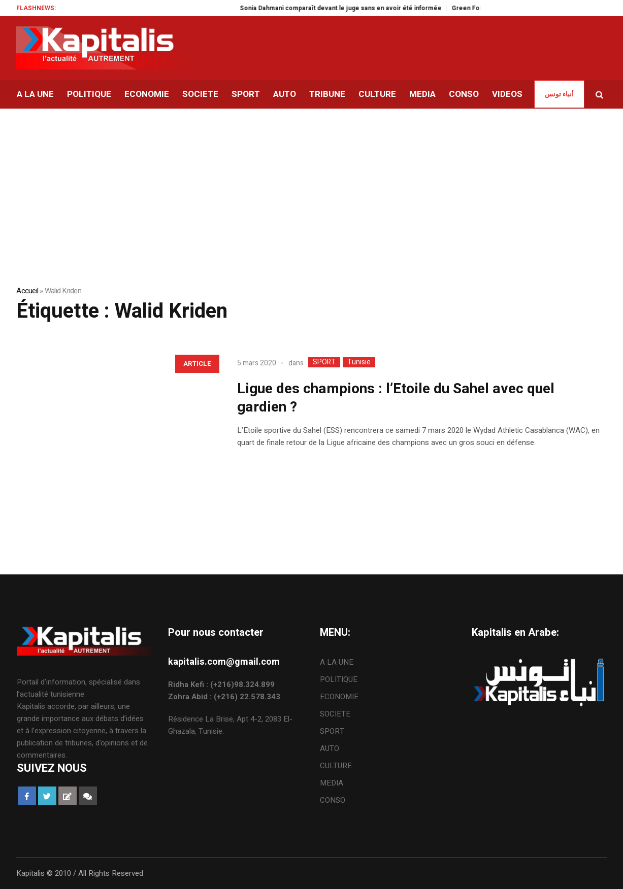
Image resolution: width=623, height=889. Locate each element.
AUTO (329, 748)
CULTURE (336, 765)
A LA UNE (336, 662)
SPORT (324, 362)
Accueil (27, 290)
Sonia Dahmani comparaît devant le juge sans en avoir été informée (351, 8)
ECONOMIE (339, 696)
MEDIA (331, 783)
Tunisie (359, 362)
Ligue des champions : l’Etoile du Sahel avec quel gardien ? (395, 398)
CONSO (332, 800)
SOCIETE (335, 714)
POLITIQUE (338, 679)
